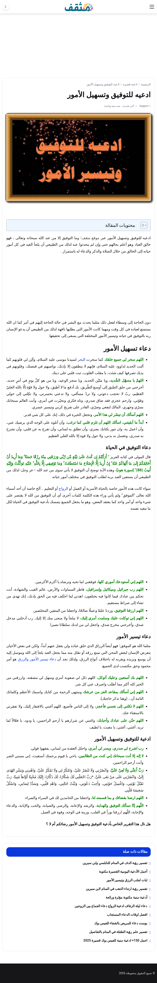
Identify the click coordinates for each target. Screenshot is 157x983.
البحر (81, 359)
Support (144, 105)
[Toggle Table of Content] (141, 225)
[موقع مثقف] (79, 6)
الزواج (63, 488)
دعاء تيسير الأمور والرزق (37, 659)
